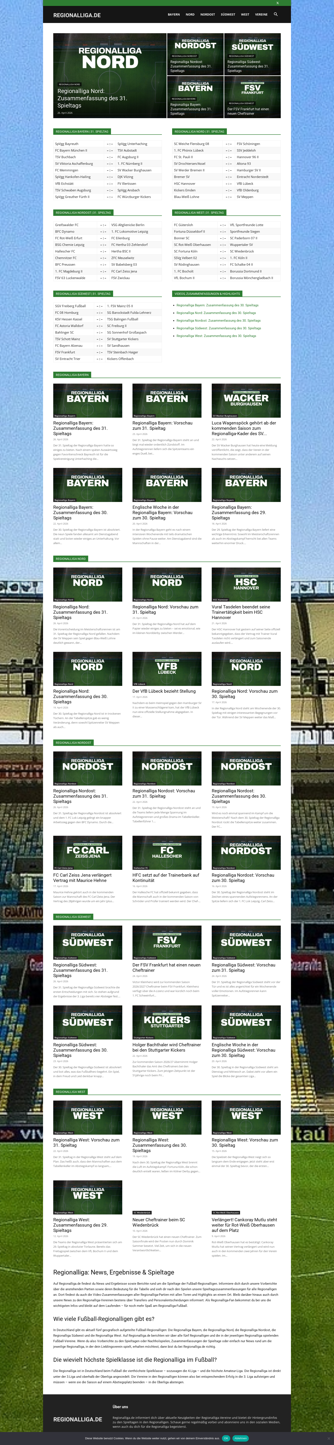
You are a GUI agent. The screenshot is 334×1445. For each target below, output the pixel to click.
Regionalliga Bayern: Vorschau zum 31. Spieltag (162, 425)
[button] (276, 15)
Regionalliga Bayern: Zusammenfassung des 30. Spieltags (218, 305)
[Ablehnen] (329, 1438)
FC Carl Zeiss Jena (64, 867)
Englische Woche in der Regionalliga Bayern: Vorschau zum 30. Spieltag (162, 512)
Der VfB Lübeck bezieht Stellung (164, 691)
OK (226, 1438)
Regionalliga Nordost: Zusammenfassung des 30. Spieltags (219, 321)
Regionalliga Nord (69, 84)
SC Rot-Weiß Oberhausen (226, 1212)
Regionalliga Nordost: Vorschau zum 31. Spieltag (163, 793)
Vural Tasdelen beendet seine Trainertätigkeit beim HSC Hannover (241, 612)
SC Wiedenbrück (142, 1212)
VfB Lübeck (139, 683)
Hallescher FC (141, 867)
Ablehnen (241, 1438)
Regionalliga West (64, 1132)
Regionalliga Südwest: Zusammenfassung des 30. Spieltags (219, 328)
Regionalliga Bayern (183, 99)
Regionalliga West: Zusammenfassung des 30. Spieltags (216, 336)
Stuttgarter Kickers (143, 1037)
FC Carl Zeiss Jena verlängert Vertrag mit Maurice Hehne (82, 878)
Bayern (174, 14)
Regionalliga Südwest (241, 56)
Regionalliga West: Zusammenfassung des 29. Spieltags (80, 1225)
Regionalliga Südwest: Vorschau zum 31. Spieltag (243, 967)
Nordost (207, 14)
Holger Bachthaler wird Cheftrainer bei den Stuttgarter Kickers (166, 1047)
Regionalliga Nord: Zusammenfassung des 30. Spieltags (216, 313)
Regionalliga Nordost (184, 56)
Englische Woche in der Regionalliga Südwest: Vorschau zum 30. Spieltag (243, 1050)
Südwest (228, 14)
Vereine (261, 14)
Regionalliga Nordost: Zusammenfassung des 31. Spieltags (80, 796)
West (245, 14)
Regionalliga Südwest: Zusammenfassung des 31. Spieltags (80, 970)
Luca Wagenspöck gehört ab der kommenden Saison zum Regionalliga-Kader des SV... (244, 428)
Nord (190, 14)
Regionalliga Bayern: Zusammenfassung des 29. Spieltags (239, 512)
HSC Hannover (220, 599)
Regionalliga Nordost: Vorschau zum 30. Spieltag (243, 878)
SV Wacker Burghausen (225, 415)
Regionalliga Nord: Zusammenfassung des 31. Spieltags (80, 612)
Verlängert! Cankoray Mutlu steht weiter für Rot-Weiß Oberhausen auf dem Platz (244, 1225)
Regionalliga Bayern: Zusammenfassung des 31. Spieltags (80, 428)
